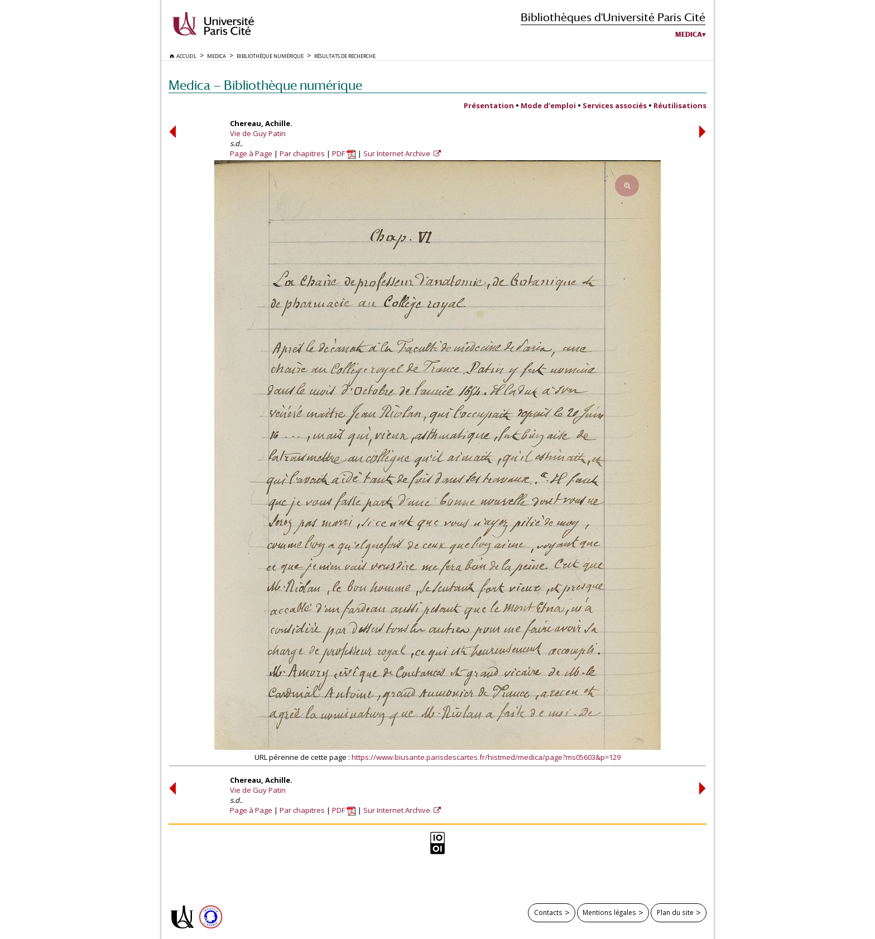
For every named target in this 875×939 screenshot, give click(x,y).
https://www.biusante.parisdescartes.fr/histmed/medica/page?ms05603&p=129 (486, 757)
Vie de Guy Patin (258, 133)
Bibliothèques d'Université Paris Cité (613, 17)
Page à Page (251, 153)
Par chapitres (302, 153)
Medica (688, 34)
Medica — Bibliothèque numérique (265, 85)
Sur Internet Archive (397, 153)
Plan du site (675, 912)
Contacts (548, 912)
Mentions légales (609, 912)
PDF (344, 153)
